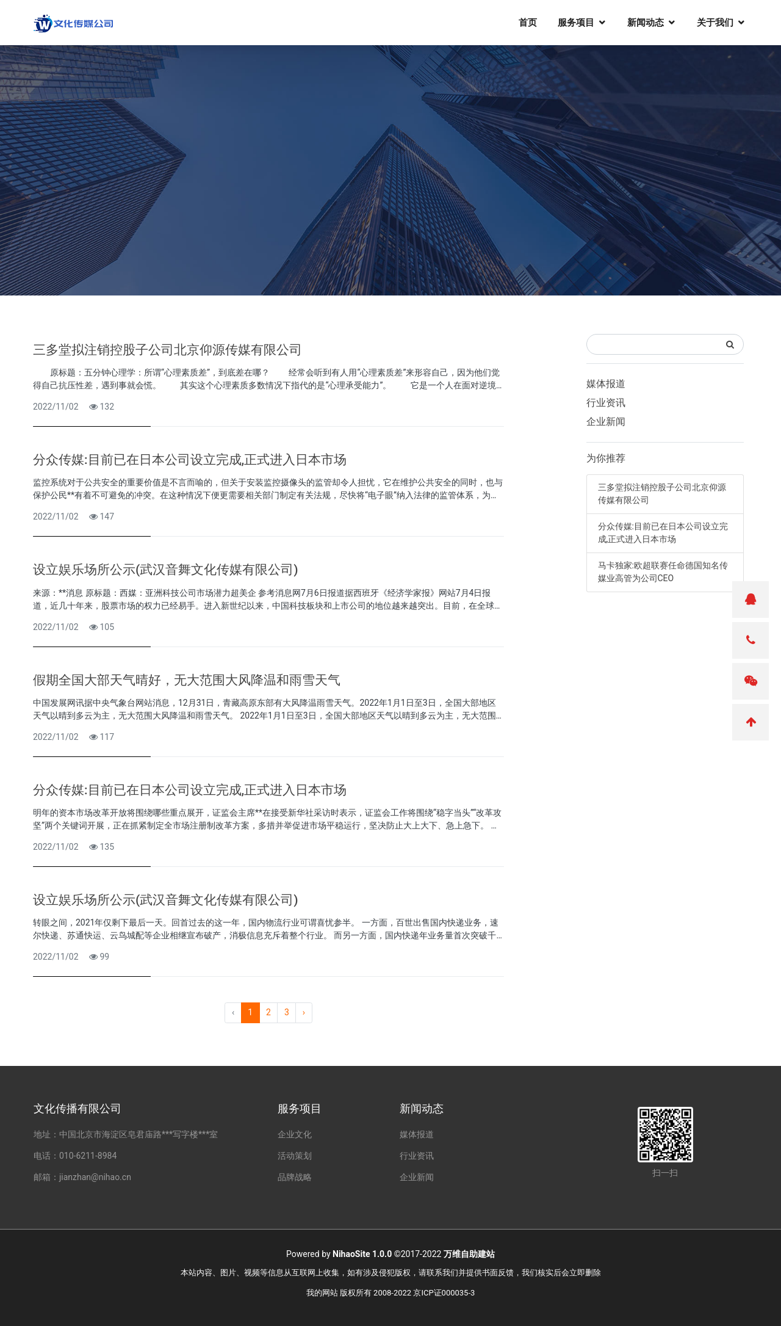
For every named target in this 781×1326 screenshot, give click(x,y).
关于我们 (715, 22)
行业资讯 (605, 402)
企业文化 (295, 1134)
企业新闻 (605, 421)
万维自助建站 (469, 1254)
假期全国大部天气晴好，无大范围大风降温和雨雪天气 (186, 680)
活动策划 (295, 1156)
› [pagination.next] (304, 1012)
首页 (528, 22)
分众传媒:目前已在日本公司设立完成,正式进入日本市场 (190, 459)
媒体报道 (605, 383)
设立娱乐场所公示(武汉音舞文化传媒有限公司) (165, 569)
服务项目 (576, 22)
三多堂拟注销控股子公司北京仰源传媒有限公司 (167, 349)
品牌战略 (295, 1177)
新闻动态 (645, 22)
